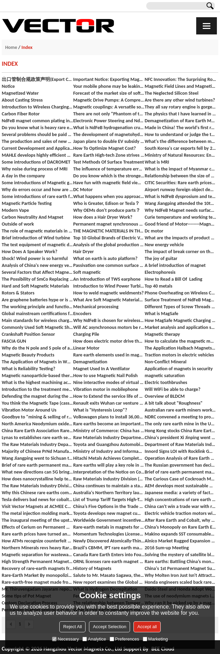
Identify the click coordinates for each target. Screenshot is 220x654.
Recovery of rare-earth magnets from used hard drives (37, 568)
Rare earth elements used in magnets (108, 355)
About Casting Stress (22, 100)
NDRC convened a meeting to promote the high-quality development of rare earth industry (180, 417)
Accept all (147, 626)
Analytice (94, 639)
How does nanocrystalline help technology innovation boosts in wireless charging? (37, 479)
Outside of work (18, 224)
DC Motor (82, 190)
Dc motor (153, 231)
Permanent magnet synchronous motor (108, 224)
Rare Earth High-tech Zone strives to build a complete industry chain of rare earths (108, 155)
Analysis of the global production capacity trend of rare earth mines (108, 245)
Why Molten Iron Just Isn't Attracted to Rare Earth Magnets (180, 575)
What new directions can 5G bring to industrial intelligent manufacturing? (37, 472)
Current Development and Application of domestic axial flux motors (37, 148)
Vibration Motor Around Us (29, 410)
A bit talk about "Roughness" (173, 403)
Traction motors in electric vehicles (179, 355)
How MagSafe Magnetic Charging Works (180, 320)
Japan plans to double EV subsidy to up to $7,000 (108, 141)
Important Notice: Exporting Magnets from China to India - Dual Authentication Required (108, 79)
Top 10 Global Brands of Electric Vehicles (108, 238)
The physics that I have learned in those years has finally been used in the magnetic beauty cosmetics (180, 114)
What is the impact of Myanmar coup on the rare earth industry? (180, 169)
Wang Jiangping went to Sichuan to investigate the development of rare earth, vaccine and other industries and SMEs (37, 458)
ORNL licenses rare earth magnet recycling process (108, 561)
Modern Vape (15, 210)
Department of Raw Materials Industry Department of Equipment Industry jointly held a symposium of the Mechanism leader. (180, 444)
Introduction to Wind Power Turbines (108, 286)
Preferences (124, 639)
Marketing (155, 639)
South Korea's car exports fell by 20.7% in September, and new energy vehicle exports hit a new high (180, 148)
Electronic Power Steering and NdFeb (108, 121)
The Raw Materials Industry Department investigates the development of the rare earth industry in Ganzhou (37, 444)
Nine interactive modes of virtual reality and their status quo (108, 382)
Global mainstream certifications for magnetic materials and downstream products (37, 313)
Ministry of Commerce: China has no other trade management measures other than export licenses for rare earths (108, 431)
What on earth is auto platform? (105, 258)
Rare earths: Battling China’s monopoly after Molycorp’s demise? (180, 561)
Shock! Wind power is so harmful (35, 258)
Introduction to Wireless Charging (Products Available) (37, 107)
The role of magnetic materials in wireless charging (37, 231)
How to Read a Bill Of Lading (173, 279)
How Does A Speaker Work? (29, 252)
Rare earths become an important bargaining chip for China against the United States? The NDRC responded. (108, 424)
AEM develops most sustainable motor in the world (180, 486)
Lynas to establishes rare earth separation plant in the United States (37, 437)
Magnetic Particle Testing (27, 203)
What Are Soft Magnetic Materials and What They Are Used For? (108, 300)
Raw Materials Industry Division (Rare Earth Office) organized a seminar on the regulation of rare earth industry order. (108, 479)
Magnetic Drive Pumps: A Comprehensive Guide (108, 100)
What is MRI (156, 162)
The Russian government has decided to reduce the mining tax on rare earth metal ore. (180, 465)
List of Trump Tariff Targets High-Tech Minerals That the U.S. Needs (108, 499)
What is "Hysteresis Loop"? (100, 410)
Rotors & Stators (18, 293)
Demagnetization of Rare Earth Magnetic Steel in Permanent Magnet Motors (180, 121)
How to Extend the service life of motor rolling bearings (108, 396)
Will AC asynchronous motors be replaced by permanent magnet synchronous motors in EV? (108, 327)
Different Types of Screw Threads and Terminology (180, 307)
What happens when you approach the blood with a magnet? (108, 196)
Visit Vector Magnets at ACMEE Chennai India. (37, 506)
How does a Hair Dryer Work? (102, 217)
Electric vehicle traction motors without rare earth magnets (180, 513)
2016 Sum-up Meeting (166, 548)
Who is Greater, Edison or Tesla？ (106, 203)
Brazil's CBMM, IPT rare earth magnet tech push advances (108, 548)
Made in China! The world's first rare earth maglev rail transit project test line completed (180, 128)
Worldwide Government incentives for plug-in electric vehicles (108, 520)
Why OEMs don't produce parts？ (106, 210)
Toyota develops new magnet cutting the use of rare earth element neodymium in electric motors (108, 513)
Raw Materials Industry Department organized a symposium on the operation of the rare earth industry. (108, 437)
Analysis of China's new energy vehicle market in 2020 (37, 265)
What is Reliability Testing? (28, 369)
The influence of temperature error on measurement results (108, 169)
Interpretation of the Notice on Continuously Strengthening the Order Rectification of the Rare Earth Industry (108, 472)
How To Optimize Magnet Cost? (104, 148)
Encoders (82, 313)
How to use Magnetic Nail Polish (105, 375)
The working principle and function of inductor (37, 307)
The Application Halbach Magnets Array (180, 348)
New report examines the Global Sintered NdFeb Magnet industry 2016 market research (108, 582)
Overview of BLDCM (164, 396)
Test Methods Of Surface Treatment (108, 162)
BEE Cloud (162, 648)
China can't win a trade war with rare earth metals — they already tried (180, 506)
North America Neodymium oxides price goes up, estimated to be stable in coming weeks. (37, 424)
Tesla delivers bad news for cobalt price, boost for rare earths (37, 499)
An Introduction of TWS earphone (106, 279)
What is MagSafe (161, 313)
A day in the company (23, 176)
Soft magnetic (87, 272)
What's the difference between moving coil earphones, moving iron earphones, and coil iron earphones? (180, 141)
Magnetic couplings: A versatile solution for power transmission (108, 107)
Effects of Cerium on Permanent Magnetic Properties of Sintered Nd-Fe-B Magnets (37, 527)
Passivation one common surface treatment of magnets (108, 265)
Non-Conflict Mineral (165, 362)
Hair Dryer (83, 252)
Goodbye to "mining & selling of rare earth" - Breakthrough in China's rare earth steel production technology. (37, 417)
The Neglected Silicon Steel (171, 93)
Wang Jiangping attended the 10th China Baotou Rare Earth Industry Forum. (180, 203)
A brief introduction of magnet (175, 265)
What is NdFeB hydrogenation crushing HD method (108, 128)
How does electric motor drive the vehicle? (108, 341)
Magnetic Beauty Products (28, 355)
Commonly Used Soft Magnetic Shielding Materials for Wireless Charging (37, 327)
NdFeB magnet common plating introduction (37, 121)
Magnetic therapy (162, 334)
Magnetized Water (20, 93)
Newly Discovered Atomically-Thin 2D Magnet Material (108, 541)
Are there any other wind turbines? (179, 100)
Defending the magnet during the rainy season (37, 396)
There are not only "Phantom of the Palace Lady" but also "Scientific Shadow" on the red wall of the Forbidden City (108, 114)
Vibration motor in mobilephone (105, 389)
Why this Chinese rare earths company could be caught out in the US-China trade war (37, 493)
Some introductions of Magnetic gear (37, 183)
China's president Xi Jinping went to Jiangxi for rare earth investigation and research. (180, 437)
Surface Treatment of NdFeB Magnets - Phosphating (180, 300)
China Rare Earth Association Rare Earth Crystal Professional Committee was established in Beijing (37, 431)
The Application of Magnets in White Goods (37, 362)
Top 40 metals (158, 286)
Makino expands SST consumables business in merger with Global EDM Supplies (180, 534)
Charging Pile (86, 334)
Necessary (65, 639)
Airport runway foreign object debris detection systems (180, 190)
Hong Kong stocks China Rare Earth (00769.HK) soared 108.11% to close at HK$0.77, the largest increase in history (180, 431)
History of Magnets (92, 568)
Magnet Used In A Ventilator (101, 369)
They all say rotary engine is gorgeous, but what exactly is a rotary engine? (180, 107)
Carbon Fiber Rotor (21, 114)
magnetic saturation (164, 375)
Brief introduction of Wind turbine (36, 238)
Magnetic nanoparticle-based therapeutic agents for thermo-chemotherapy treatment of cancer (37, 375)
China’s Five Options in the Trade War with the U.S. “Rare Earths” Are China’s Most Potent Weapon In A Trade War (108, 506)
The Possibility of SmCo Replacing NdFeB (37, 279)
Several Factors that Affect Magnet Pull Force (37, 272)
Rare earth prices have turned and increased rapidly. (37, 534)
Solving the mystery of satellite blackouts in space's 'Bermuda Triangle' (180, 555)
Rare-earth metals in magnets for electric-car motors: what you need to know (108, 527)
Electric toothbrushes (165, 382)
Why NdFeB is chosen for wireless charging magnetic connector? (108, 320)
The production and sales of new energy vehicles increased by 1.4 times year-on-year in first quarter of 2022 (37, 141)
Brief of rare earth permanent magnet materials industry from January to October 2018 (180, 472)
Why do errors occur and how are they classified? (37, 190)
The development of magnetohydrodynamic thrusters (108, 134)
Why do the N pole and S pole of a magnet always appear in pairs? (37, 348)
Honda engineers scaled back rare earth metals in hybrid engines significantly (180, 582)
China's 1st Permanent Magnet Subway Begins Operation (180, 568)
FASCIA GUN (14, 341)
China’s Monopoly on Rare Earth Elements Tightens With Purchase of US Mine (180, 527)
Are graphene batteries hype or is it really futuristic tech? (37, 300)
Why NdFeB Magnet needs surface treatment (180, 210)
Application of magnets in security (178, 369)
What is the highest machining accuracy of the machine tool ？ (37, 382)
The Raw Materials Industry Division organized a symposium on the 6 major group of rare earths (37, 486)
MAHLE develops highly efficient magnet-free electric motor (37, 155)
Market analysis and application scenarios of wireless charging (180, 327)
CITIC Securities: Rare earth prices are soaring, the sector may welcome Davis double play (180, 183)
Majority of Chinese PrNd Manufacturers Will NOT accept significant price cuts (37, 451)
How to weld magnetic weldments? (108, 293)
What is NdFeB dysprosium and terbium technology (180, 196)
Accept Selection (109, 626)
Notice (8, 86)
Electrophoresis (159, 272)
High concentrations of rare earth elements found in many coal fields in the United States (180, 499)
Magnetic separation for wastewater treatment (37, 555)
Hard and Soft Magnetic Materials (35, 286)
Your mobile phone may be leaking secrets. (108, 86)
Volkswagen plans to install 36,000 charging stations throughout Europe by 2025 (108, 417)
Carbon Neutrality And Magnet (32, 217)
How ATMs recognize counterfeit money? (37, 541)
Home (11, 47)
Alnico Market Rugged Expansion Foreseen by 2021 (180, 541)
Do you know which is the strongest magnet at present (108, 176)
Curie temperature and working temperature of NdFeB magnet (180, 217)
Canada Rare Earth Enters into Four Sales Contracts (108, 555)
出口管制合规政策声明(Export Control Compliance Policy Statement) (37, 79)
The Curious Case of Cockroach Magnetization (180, 479)
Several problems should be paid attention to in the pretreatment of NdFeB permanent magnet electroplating (37, 134)
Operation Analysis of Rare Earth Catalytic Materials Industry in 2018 (180, 458)
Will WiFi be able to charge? (172, 389)
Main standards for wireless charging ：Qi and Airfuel (37, 320)
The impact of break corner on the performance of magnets (180, 252)
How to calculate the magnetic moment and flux (180, 341)
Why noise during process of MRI (35, 169)
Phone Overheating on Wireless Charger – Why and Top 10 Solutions (180, 293)
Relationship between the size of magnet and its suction (180, 176)
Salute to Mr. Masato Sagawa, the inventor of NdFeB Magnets (108, 575)
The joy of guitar (160, 258)
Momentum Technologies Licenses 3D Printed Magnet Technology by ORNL (108, 534)
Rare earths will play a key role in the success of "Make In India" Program (108, 465)
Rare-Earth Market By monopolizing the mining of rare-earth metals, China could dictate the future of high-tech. (37, 575)
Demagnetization (90, 362)
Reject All (72, 626)
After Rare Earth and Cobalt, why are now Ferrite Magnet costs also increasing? (180, 520)
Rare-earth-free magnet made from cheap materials (37, 582)
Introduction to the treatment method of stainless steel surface (37, 389)
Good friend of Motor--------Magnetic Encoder (180, 224)
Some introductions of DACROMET (36, 162)
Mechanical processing (95, 307)
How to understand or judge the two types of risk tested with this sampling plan (180, 134)
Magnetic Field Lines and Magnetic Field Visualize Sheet (180, 86)
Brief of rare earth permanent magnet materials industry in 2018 (37, 465)
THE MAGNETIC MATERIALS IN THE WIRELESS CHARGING (108, 231)
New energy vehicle (164, 245)
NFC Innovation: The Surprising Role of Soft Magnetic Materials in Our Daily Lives (180, 79)
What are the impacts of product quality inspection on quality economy (180, 238)
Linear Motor (86, 348)
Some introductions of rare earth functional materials (37, 196)
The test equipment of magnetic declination (37, 245)
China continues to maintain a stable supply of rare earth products (108, 486)
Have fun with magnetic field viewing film (108, 183)
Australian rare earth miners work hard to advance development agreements (180, 410)
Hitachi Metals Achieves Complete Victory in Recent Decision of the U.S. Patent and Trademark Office (108, 458)
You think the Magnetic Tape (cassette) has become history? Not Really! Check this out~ (37, 403)
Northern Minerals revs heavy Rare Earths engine (37, 548)
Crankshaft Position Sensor (28, 334)
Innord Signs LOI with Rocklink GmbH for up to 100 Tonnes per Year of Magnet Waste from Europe (180, 451)
